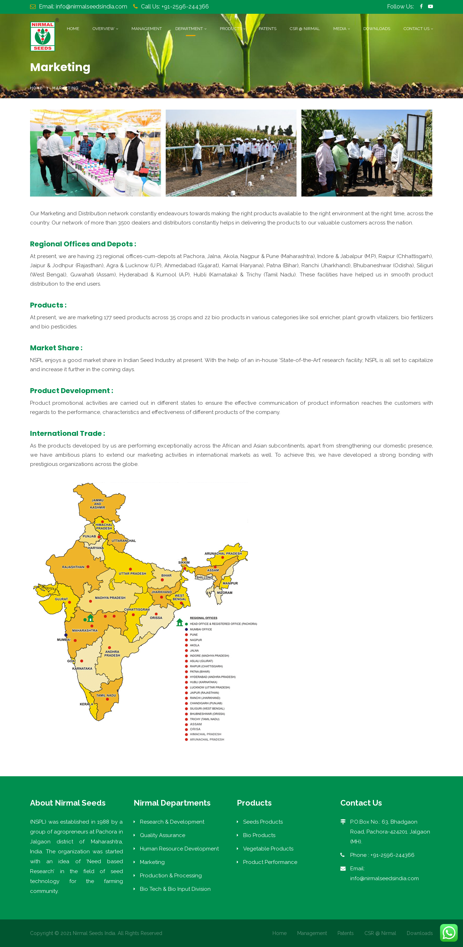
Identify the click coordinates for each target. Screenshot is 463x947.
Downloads (376, 28)
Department (189, 28)
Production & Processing (171, 875)
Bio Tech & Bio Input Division (175, 889)
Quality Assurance (162, 835)
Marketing (152, 862)
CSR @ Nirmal (305, 28)
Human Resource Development (179, 849)
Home (73, 28)
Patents (267, 28)
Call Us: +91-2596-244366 (175, 6)
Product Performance (270, 862)
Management (146, 28)
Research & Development (172, 822)
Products (231, 28)
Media (339, 28)
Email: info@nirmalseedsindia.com (83, 6)
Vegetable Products (268, 849)
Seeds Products (263, 822)
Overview (104, 28)
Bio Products (259, 835)
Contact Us (416, 28)
